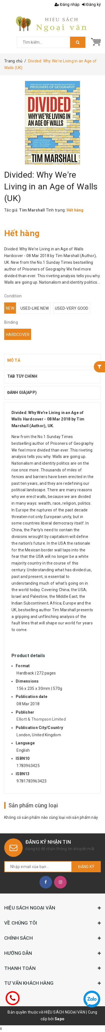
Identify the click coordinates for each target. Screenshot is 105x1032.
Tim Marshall (32, 210)
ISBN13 (23, 774)
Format (23, 666)
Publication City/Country (39, 727)
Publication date (31, 696)
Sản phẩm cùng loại (33, 805)
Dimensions (27, 681)
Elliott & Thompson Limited (41, 719)
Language (25, 743)
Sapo (59, 1019)
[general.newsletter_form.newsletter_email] (38, 866)
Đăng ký (91, 4)
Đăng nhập (67, 4)
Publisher (25, 712)
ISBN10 (23, 758)
